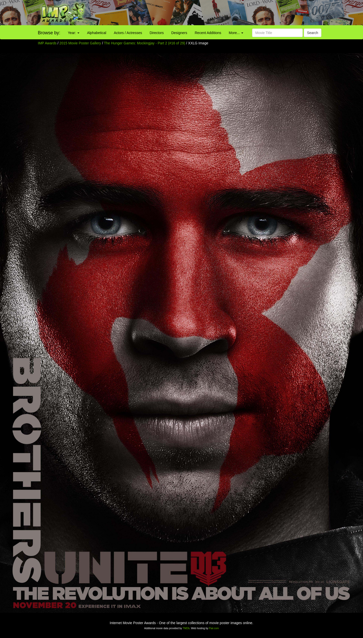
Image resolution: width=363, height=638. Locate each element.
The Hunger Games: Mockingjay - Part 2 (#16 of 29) (144, 43)
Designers (179, 33)
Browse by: (49, 32)
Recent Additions (208, 33)
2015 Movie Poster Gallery (80, 43)
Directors (156, 33)
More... (236, 33)
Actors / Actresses (128, 33)
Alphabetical (96, 33)
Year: (73, 33)
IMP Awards (47, 43)
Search (312, 33)
